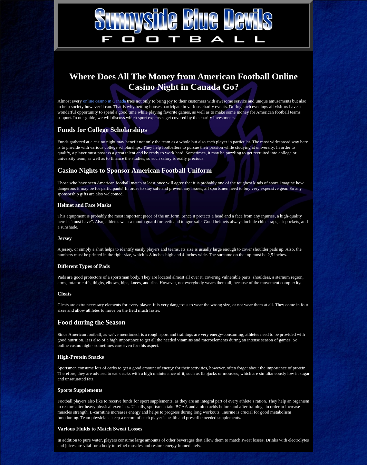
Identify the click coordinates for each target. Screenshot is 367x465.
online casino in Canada (104, 101)
